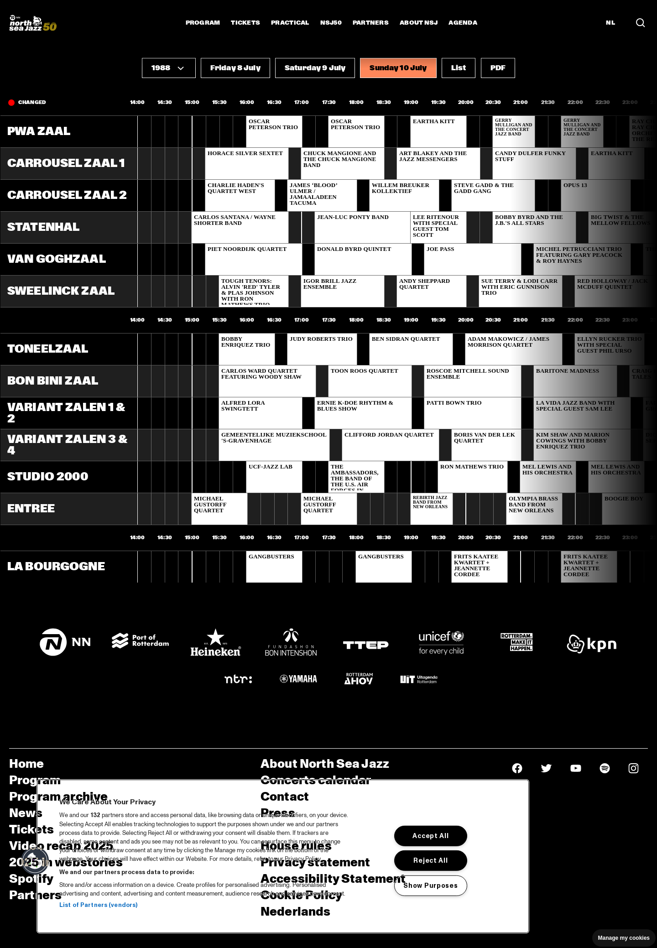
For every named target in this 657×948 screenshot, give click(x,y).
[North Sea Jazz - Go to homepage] (33, 22)
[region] (282, 856)
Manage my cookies (624, 938)
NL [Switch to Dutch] (610, 23)
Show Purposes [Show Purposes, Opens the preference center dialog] (430, 885)
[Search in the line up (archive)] (640, 23)
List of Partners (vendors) (98, 905)
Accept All (430, 835)
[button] (168, 68)
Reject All (430, 860)
